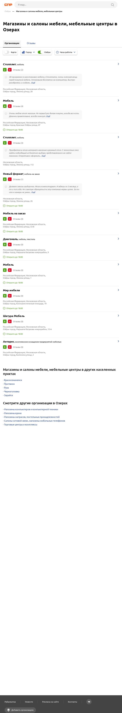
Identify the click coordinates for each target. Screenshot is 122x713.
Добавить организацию (22, 710)
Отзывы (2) (18, 70)
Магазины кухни (13, 413)
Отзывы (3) (18, 143)
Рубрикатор (10, 702)
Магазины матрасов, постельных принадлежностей (32, 417)
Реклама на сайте (50, 702)
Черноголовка (11, 391)
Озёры (8, 11)
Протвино (9, 384)
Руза (6, 388)
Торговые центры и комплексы (20, 424)
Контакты (72, 702)
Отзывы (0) (18, 219)
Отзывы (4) (18, 106)
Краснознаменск (13, 380)
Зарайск (8, 395)
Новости (29, 702)
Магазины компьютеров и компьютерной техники (31, 409)
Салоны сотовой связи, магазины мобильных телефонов (34, 421)
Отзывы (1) (18, 179)
